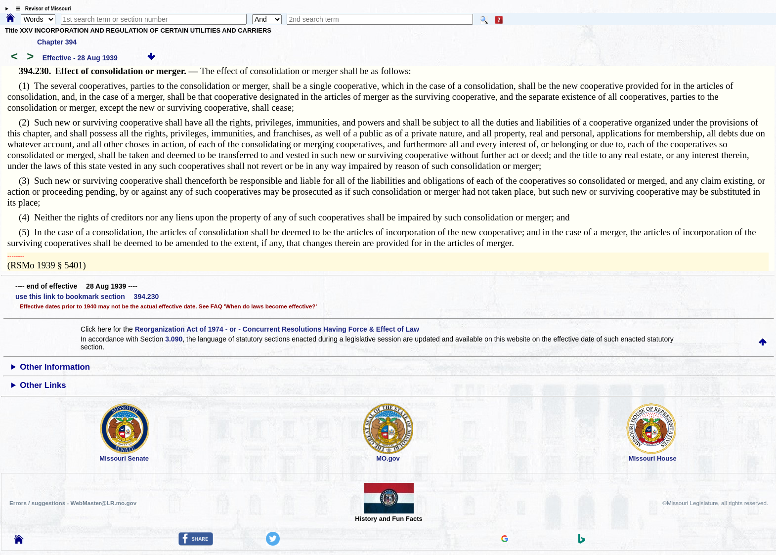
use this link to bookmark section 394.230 (87, 296)
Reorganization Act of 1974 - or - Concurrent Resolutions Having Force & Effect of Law (277, 329)
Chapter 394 (57, 42)
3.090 (173, 339)
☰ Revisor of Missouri (41, 8)
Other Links (43, 385)
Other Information (55, 367)
